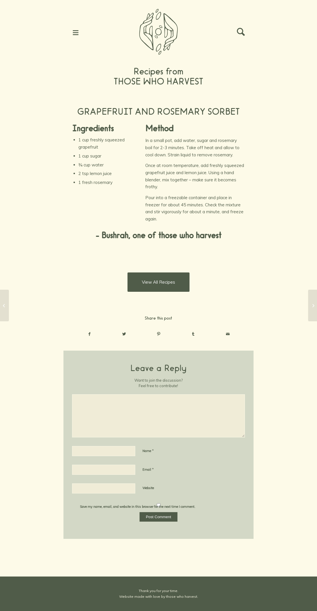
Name (148, 450)
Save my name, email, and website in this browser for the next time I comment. (137, 507)
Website (148, 488)
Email (148, 469)
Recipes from (158, 71)
